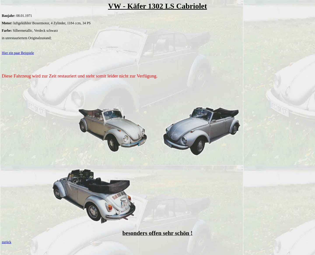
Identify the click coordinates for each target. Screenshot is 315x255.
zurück (6, 242)
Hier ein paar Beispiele (18, 53)
